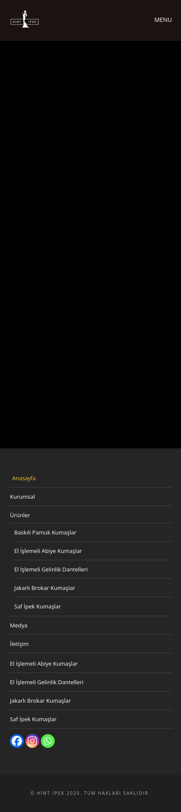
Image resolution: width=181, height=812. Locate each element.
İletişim (19, 644)
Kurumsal (22, 496)
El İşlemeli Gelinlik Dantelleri (51, 569)
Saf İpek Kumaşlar (37, 606)
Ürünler (20, 515)
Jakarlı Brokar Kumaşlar (44, 588)
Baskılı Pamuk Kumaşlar (45, 532)
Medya (19, 625)
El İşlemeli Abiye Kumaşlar (48, 551)
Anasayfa (24, 478)
